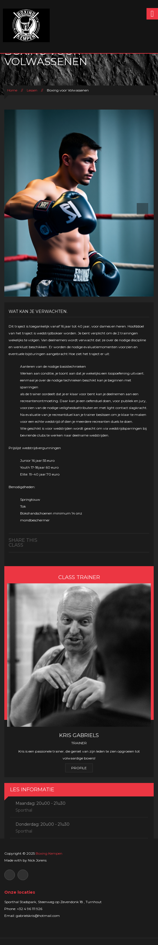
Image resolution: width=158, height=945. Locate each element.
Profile (79, 768)
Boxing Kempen (49, 853)
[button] (15, 203)
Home (12, 90)
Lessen (32, 90)
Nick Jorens (37, 860)
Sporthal (24, 810)
